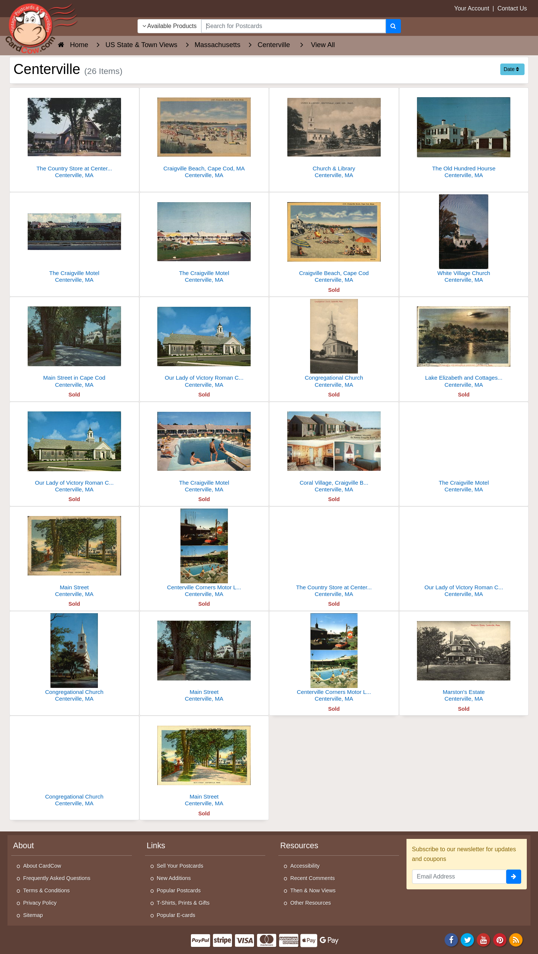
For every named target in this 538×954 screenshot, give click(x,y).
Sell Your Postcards (180, 866)
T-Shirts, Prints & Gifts (183, 903)
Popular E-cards (176, 915)
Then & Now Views (313, 890)
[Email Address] (459, 877)
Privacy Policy (40, 903)
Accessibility (304, 866)
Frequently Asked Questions (56, 878)
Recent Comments (312, 878)
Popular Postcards (179, 890)
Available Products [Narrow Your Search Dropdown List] (169, 26)
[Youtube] (484, 939)
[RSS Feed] (516, 939)
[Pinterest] (500, 939)
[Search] (393, 26)
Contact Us (512, 8)
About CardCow (42, 866)
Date (511, 69)
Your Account (471, 8)
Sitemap (33, 915)
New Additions (174, 878)
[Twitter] (467, 939)
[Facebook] (451, 939)
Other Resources (310, 903)
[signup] (513, 877)
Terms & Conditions (46, 890)
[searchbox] (293, 26)
